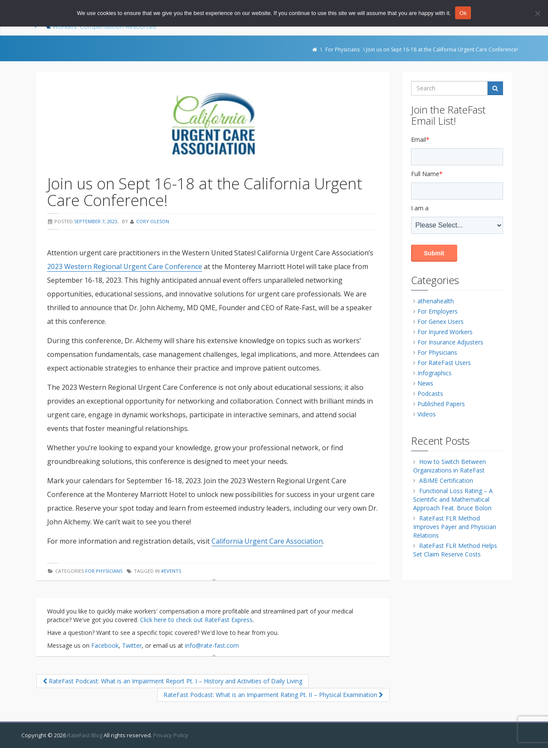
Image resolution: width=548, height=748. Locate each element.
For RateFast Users (444, 363)
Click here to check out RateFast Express (196, 620)
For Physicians (103, 571)
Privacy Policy (170, 735)
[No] (537, 13)
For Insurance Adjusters (450, 342)
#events (171, 571)
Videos (426, 414)
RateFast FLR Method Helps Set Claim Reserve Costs (455, 550)
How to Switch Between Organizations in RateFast (449, 466)
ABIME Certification (446, 480)
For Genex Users (440, 321)
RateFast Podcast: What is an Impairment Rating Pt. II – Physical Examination (273, 695)
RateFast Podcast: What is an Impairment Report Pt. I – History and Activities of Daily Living (172, 681)
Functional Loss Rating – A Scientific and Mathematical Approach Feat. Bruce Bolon (453, 499)
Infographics (434, 373)
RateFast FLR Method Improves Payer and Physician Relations (454, 526)
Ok (463, 13)
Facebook (105, 645)
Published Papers (441, 404)
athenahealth (435, 301)
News (425, 383)
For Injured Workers (445, 332)
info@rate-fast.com (212, 645)
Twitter (132, 645)
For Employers (437, 311)
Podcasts (430, 393)
